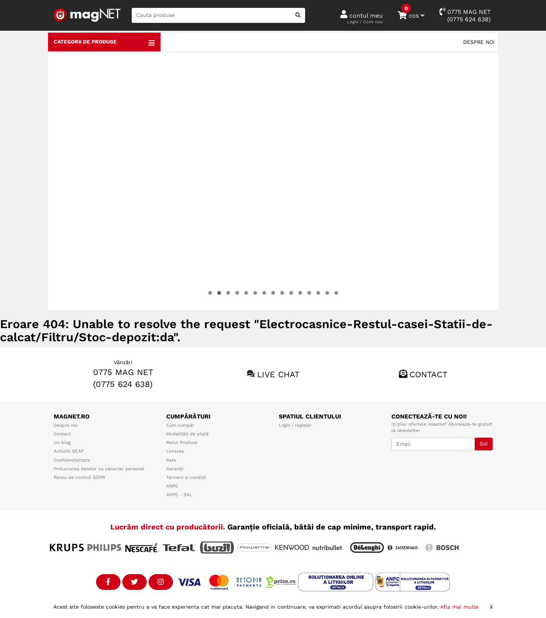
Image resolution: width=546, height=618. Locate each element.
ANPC (172, 486)
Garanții (175, 468)
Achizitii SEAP (69, 451)
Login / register (295, 425)
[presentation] (63, 181)
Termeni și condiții (186, 477)
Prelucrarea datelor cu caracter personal (99, 468)
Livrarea (175, 451)
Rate (171, 460)
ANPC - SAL (179, 494)
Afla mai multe (459, 607)
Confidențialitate (72, 460)
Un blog (62, 442)
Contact (428, 374)
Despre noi (479, 42)
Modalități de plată (187, 433)
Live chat (278, 374)
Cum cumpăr (180, 425)
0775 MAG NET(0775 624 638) (465, 15)
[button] (210, 293)
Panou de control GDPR (79, 477)
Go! (484, 444)
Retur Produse (181, 442)
